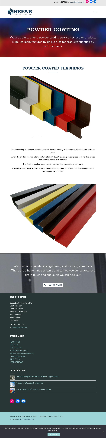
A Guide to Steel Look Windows (29, 383)
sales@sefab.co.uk (77, 2)
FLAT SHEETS (16, 347)
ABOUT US (15, 359)
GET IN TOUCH (52, 285)
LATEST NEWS (16, 362)
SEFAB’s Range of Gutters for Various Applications (37, 376)
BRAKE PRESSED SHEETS (21, 353)
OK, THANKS (53, 434)
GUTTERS (14, 344)
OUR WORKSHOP (18, 356)
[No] (103, 431)
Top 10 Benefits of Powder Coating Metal (33, 389)
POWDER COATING (18, 350)
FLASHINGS (15, 342)
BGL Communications (26, 419)
